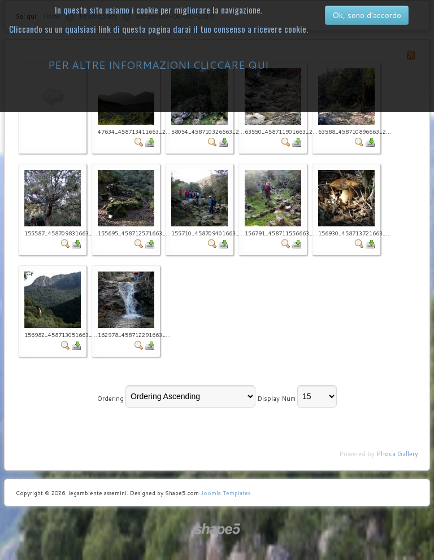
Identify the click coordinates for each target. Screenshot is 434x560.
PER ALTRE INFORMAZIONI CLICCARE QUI (158, 65)
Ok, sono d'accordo (366, 15)
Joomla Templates (225, 493)
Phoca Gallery (397, 453)
